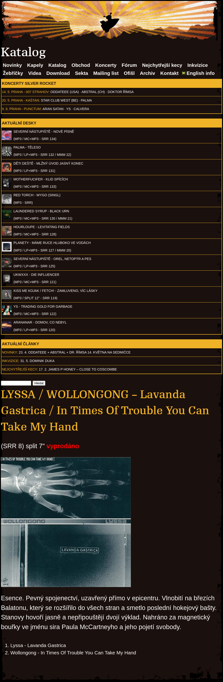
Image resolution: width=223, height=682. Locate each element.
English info (201, 73)
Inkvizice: (10, 361)
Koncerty (105, 65)
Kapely (35, 65)
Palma (86, 100)
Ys (68, 109)
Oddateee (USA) (64, 92)
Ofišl (129, 73)
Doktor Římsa (121, 92)
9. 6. (5, 109)
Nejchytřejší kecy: (20, 369)
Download (58, 73)
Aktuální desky (19, 123)
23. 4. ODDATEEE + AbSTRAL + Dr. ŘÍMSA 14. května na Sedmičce (75, 352)
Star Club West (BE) (59, 100)
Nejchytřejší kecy (162, 65)
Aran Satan (53, 109)
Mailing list (106, 73)
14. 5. (6, 92)
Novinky (12, 65)
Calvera (81, 109)
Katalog (57, 65)
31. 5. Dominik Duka (37, 361)
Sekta (81, 73)
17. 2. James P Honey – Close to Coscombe (78, 369)
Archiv (147, 73)
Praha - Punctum (25, 109)
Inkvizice (197, 65)
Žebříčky (13, 73)
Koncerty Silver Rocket (29, 83)
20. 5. (6, 100)
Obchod (81, 65)
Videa (34, 73)
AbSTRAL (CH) (93, 92)
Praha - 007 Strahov (30, 92)
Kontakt (169, 73)
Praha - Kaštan (25, 100)
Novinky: (10, 352)
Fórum (129, 65)
